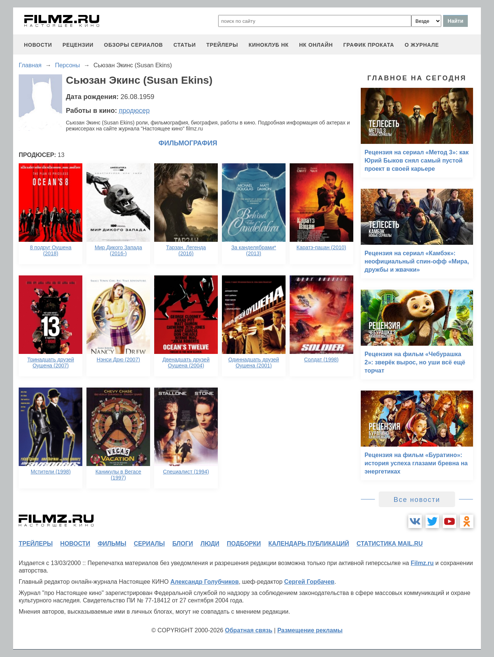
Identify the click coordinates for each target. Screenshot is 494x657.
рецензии (78, 45)
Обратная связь (248, 630)
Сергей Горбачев (309, 582)
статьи (184, 45)
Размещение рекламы (310, 630)
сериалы (149, 543)
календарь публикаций (308, 543)
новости (38, 45)
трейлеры (222, 45)
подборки (244, 543)
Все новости (417, 499)
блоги (182, 543)
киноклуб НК (268, 45)
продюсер (134, 110)
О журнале (422, 45)
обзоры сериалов (133, 45)
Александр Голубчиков (204, 582)
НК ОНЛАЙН (316, 45)
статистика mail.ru (390, 543)
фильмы (112, 543)
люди (210, 543)
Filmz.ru (422, 563)
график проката (368, 45)
